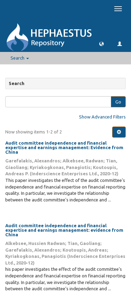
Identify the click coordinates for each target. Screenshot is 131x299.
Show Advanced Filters (102, 116)
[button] (101, 43)
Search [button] (19, 57)
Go (118, 101)
